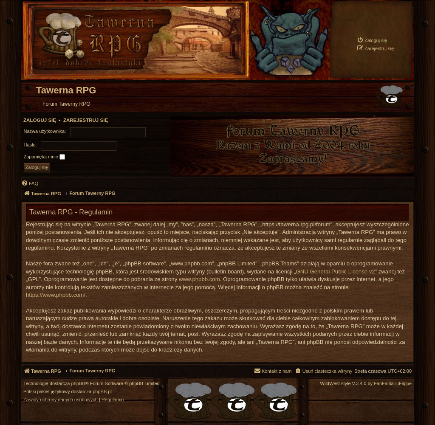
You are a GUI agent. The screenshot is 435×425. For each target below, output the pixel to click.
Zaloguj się (39, 120)
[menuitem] (372, 40)
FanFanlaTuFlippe (393, 384)
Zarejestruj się (85, 120)
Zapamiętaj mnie (44, 157)
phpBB (78, 384)
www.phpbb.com (199, 279)
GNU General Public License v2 (335, 271)
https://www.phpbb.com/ (55, 295)
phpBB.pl (102, 392)
